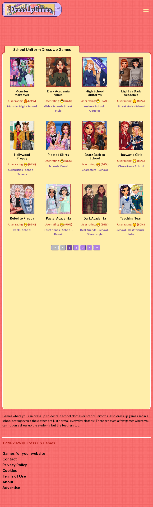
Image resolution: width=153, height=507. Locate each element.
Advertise (11, 487)
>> (96, 247)
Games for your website (23, 453)
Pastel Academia (58, 218)
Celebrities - (16, 170)
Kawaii (64, 166)
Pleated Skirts (58, 155)
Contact (9, 459)
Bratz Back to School (95, 156)
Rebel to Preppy (22, 218)
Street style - (126, 106)
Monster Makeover (21, 93)
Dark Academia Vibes (58, 93)
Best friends (136, 230)
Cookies (9, 470)
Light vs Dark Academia (131, 93)
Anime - (89, 106)
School (32, 106)
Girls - (48, 106)
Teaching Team (131, 218)
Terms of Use (14, 476)
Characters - (90, 170)
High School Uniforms (95, 93)
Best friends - (53, 230)
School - (54, 166)
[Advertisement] (77, 328)
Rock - (17, 230)
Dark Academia (94, 218)
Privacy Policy (14, 464)
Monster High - (17, 106)
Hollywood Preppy (22, 156)
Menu (146, 9)
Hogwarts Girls (131, 155)
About (8, 481)
